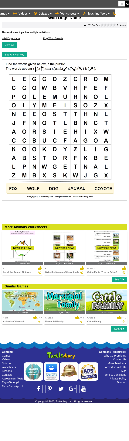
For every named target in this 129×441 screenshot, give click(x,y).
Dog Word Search (53, 38)
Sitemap (121, 382)
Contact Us (119, 359)
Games (6, 355)
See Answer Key (14, 54)
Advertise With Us (115, 367)
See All (119, 279)
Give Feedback (117, 363)
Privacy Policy (118, 378)
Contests (7, 374)
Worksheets (67, 13)
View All (9, 45)
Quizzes (43, 13)
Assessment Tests (12, 378)
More (120, 13)
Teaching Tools (96, 13)
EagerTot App (11, 382)
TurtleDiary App (12, 386)
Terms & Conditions (114, 374)
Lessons (7, 370)
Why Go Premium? (115, 355)
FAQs (123, 370)
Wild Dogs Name (11, 38)
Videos (21, 13)
